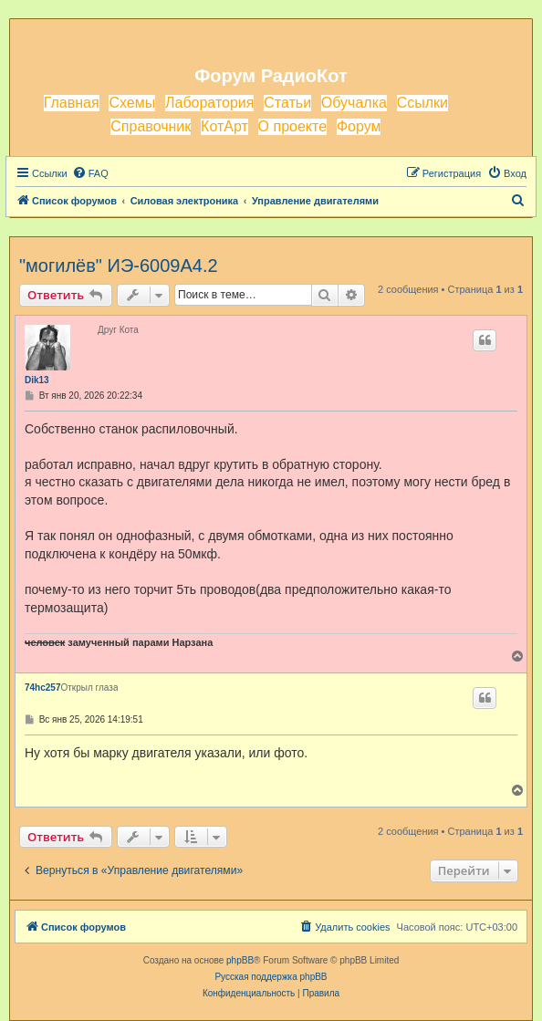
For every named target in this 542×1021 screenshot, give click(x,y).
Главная (71, 102)
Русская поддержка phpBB (270, 977)
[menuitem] (90, 173)
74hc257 (42, 687)
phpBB (240, 960)
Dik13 (37, 380)
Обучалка (354, 102)
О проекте (292, 126)
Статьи (287, 102)
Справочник (150, 126)
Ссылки (422, 102)
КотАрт (224, 126)
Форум (359, 126)
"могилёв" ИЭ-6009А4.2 (118, 265)
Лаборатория (209, 102)
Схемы (132, 102)
